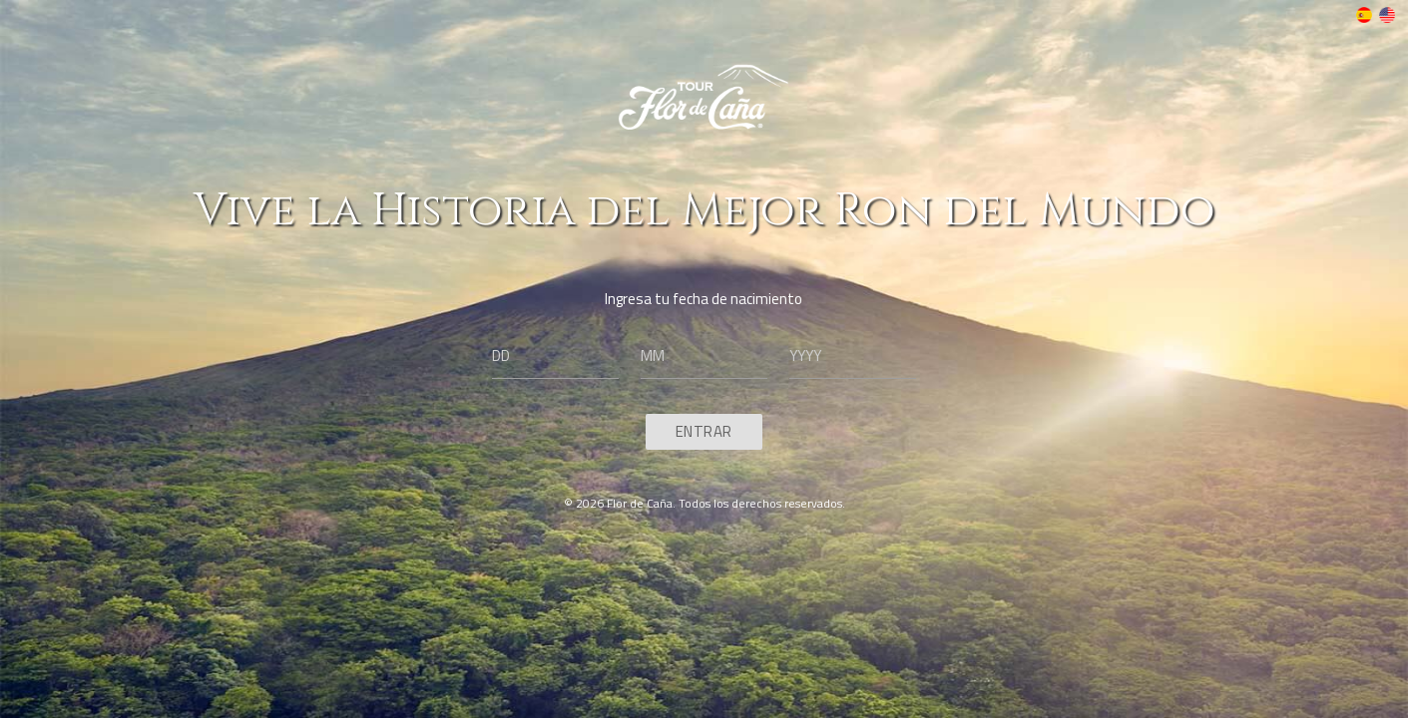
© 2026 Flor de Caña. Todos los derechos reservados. (704, 503)
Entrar (704, 431)
